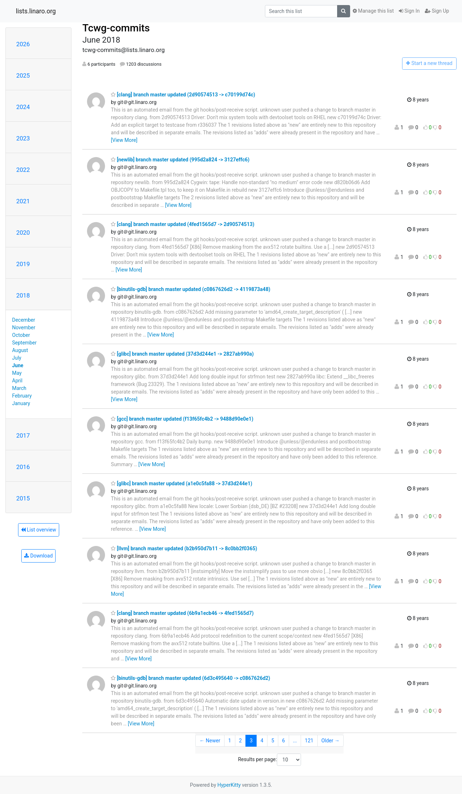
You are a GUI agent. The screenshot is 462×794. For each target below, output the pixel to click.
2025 (23, 75)
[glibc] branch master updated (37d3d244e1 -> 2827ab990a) (182, 354)
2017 (23, 435)
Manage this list (373, 11)
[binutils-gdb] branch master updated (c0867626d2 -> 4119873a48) (190, 289)
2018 (23, 295)
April (17, 380)
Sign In (409, 11)
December (23, 320)
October (21, 335)
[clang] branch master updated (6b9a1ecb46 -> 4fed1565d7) (182, 613)
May (17, 373)
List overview (38, 530)
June (17, 365)
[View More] (124, 140)
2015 (23, 498)
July (16, 358)
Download (38, 556)
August (20, 350)
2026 (23, 44)
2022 (23, 169)
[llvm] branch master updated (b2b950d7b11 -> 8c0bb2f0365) (184, 548)
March (19, 388)
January (21, 403)
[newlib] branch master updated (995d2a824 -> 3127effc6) (180, 159)
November (23, 327)
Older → (330, 740)
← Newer (210, 740)
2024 (23, 106)
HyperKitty (229, 785)
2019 (23, 264)
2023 (23, 138)
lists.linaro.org (36, 11)
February (22, 396)
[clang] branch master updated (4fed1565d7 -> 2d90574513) (182, 224)
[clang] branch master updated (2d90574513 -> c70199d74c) (183, 94)
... (295, 740)
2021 (23, 201)
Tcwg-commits (116, 28)
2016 (23, 466)
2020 (23, 232)
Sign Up (437, 11)
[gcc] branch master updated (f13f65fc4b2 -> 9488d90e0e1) (182, 419)
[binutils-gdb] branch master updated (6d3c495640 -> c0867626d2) (190, 678)
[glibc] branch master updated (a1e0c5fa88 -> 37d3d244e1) (181, 483)
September (24, 343)
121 (309, 740)
